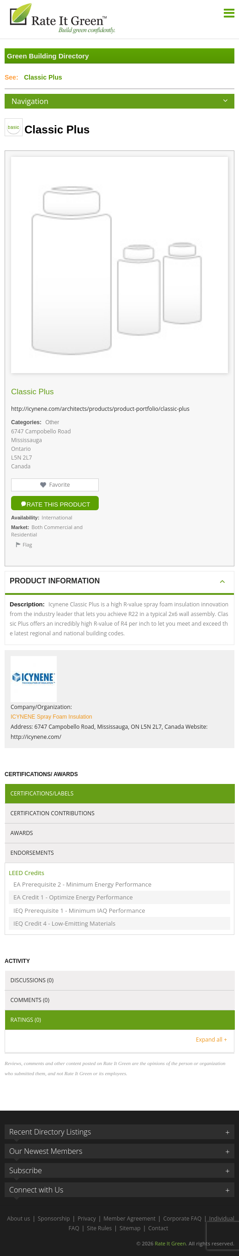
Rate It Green (170, 1243)
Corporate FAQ (182, 1218)
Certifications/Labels (42, 793)
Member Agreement (129, 1218)
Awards (22, 833)
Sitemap (130, 1228)
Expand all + (211, 1039)
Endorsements (32, 853)
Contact (158, 1228)
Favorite (59, 485)
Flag (27, 544)
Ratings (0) (26, 1020)
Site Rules (99, 1228)
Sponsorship (54, 1218)
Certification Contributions (53, 813)
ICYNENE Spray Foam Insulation (51, 717)
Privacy (87, 1218)
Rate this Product (58, 504)
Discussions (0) (32, 980)
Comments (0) (30, 1000)
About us (18, 1218)
